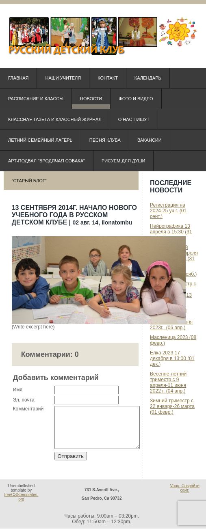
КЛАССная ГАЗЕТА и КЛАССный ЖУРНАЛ (55, 119)
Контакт (108, 78)
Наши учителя (63, 78)
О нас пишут (134, 119)
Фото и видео (136, 98)
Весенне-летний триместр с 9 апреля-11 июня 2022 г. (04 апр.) (168, 382)
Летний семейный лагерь (40, 140)
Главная (18, 78)
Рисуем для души (123, 160)
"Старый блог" (29, 180)
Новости (91, 98)
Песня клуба (105, 140)
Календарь (147, 78)
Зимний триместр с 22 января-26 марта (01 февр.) (172, 406)
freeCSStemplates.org (21, 499)
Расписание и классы (35, 98)
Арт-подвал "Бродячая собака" (46, 160)
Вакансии (149, 140)
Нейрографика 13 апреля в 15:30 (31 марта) (171, 231)
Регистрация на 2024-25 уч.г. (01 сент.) (168, 210)
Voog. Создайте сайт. (184, 490)
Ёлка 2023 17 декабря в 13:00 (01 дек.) (172, 358)
